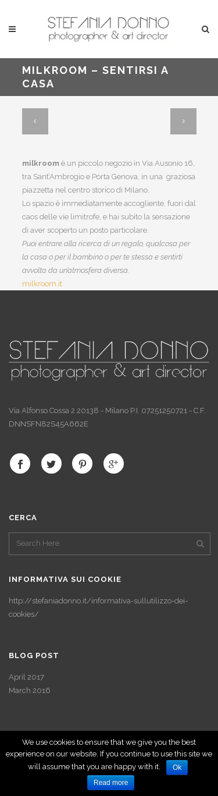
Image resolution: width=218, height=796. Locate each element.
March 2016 (30, 690)
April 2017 (26, 677)
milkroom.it (42, 283)
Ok (177, 767)
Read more (111, 783)
